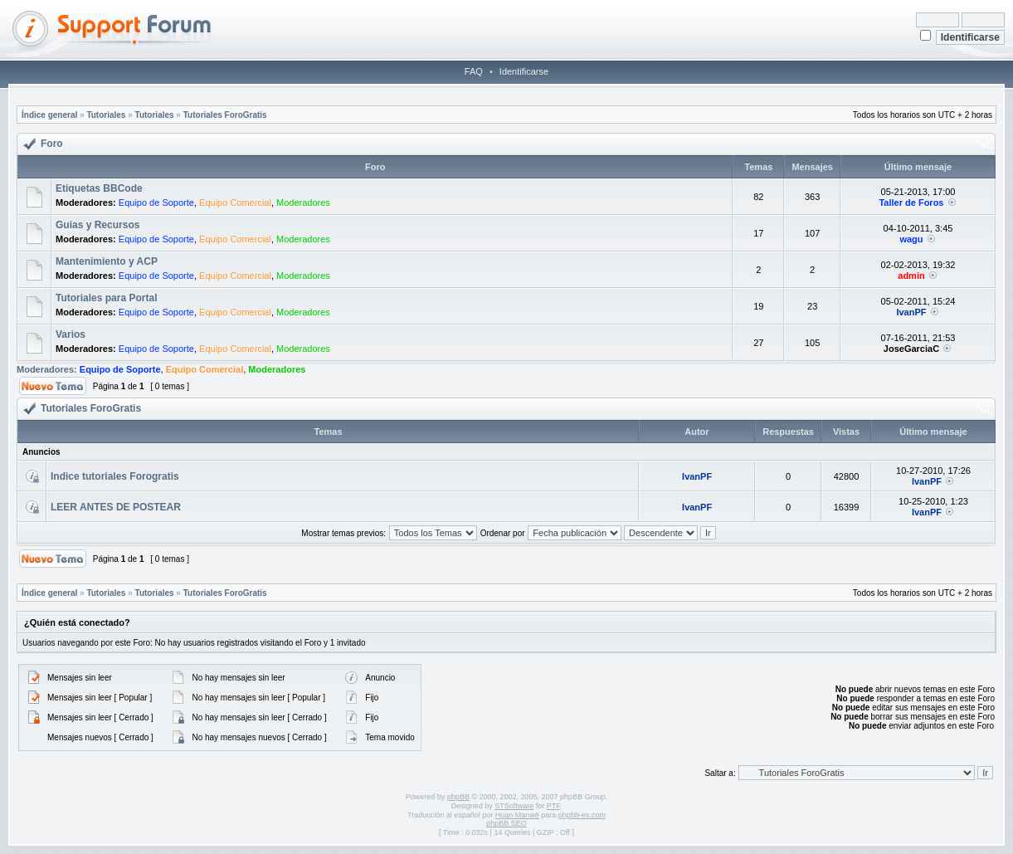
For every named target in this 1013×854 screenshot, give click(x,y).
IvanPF (911, 312)
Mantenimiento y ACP (107, 261)
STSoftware (513, 806)
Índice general (49, 115)
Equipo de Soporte (156, 202)
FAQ (474, 71)
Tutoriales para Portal (106, 298)
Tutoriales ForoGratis (225, 115)
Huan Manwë (517, 815)
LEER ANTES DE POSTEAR (116, 507)
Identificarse (523, 71)
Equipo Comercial (235, 202)
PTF (553, 806)
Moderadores (303, 202)
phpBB (458, 797)
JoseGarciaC (911, 349)
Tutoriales (105, 115)
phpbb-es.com (582, 815)
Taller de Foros (911, 202)
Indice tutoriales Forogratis (115, 476)
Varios (70, 334)
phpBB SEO (506, 823)
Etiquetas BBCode (99, 188)
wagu (911, 239)
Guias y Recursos (97, 225)
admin (911, 276)
